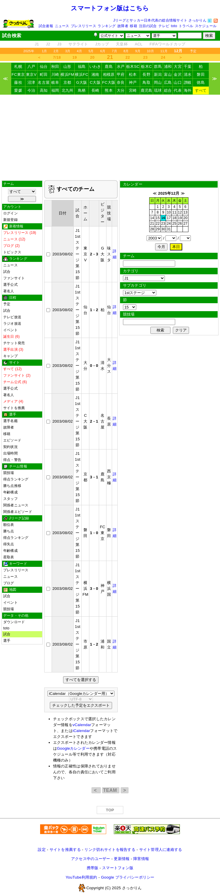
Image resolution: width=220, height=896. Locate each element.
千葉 (188, 66)
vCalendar (82, 725)
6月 (103, 51)
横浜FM (67, 74)
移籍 (133, 26)
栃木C (146, 66)
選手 (6, 641)
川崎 (55, 74)
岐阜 (55, 82)
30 (163, 229)
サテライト (78, 44)
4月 (79, 51)
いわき (95, 66)
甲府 (121, 74)
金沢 (178, 74)
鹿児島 (146, 90)
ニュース (62, 26)
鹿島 (109, 66)
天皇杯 (122, 44)
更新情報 (121, 858)
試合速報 (46, 26)
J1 (37, 44)
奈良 (121, 82)
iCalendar (81, 730)
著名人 (8, 291)
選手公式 (10, 285)
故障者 (122, 26)
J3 (59, 44)
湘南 (95, 74)
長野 (146, 74)
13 (185, 212)
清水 (188, 74)
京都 (67, 82)
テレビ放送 (12, 317)
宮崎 (133, 90)
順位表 (8, 525)
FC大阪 (108, 82)
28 (152, 229)
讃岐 (188, 82)
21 (152, 223)
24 (163, 57)
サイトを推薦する (65, 849)
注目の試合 (148, 26)
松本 (133, 74)
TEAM (110, 790)
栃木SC (133, 66)
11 (174, 212)
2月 (56, 51)
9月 (137, 51)
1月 (44, 51)
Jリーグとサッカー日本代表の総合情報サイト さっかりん (159, 20)
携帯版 (92, 868)
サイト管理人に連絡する (160, 849)
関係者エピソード (17, 512)
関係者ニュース (16, 505)
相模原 (109, 74)
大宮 (178, 66)
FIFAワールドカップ (167, 44)
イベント (10, 330)
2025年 (28, 51)
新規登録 (10, 220)
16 (163, 218)
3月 (67, 51)
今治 (31, 90)
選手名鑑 (10, 421)
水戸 (121, 66)
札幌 (18, 66)
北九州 (67, 90)
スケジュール (205, 26)
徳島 (201, 82)
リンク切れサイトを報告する (109, 849)
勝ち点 (8, 531)
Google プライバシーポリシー (127, 877)
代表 (178, 90)
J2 (48, 44)
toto (174, 26)
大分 (121, 90)
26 (180, 223)
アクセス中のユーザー (90, 858)
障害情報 (141, 858)
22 (128, 57)
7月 (114, 51)
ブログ (8, 583)
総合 (168, 90)
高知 (44, 90)
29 (158, 229)
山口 (178, 82)
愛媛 (18, 90)
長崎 (95, 90)
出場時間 (10, 453)
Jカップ (102, 44)
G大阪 (81, 82)
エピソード (12, 440)
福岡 (55, 90)
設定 (42, 849)
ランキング (107, 26)
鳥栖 (82, 90)
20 (92, 57)
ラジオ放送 (12, 323)
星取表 (8, 557)
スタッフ (10, 499)
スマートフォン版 (117, 868)
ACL (138, 44)
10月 (150, 51)
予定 (193, 51)
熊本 (109, 90)
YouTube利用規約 (81, 877)
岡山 (158, 82)
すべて (201, 90)
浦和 (168, 66)
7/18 (57, 57)
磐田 (201, 74)
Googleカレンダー (73, 748)
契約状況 (10, 447)
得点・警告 (12, 460)
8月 (126, 51)
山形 (67, 66)
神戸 (133, 82)
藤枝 (18, 82)
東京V (31, 74)
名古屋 (44, 82)
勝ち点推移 (12, 486)
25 (174, 223)
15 (158, 218)
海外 (188, 90)
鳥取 (146, 82)
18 (174, 218)
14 (152, 218)
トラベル (186, 26)
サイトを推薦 (14, 408)
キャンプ (10, 356)
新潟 (158, 74)
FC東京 (18, 74)
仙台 (44, 66)
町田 (44, 74)
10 (169, 212)
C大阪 (95, 82)
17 (169, 218)
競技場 (8, 473)
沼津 (31, 82)
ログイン (10, 213)
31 (169, 229)
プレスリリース (83, 26)
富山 (168, 74)
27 (185, 223)
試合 (6, 272)
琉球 (158, 90)
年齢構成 (10, 492)
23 (145, 57)
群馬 (158, 66)
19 (75, 57)
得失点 (8, 544)
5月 (91, 51)
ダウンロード (14, 622)
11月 (164, 51)
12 (180, 212)
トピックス (12, 252)
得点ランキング (16, 479)
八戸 (31, 66)
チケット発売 (14, 343)
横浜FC (81, 74)
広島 (168, 82)
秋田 (55, 66)
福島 (82, 66)
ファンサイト (14, 278)
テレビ (163, 26)
